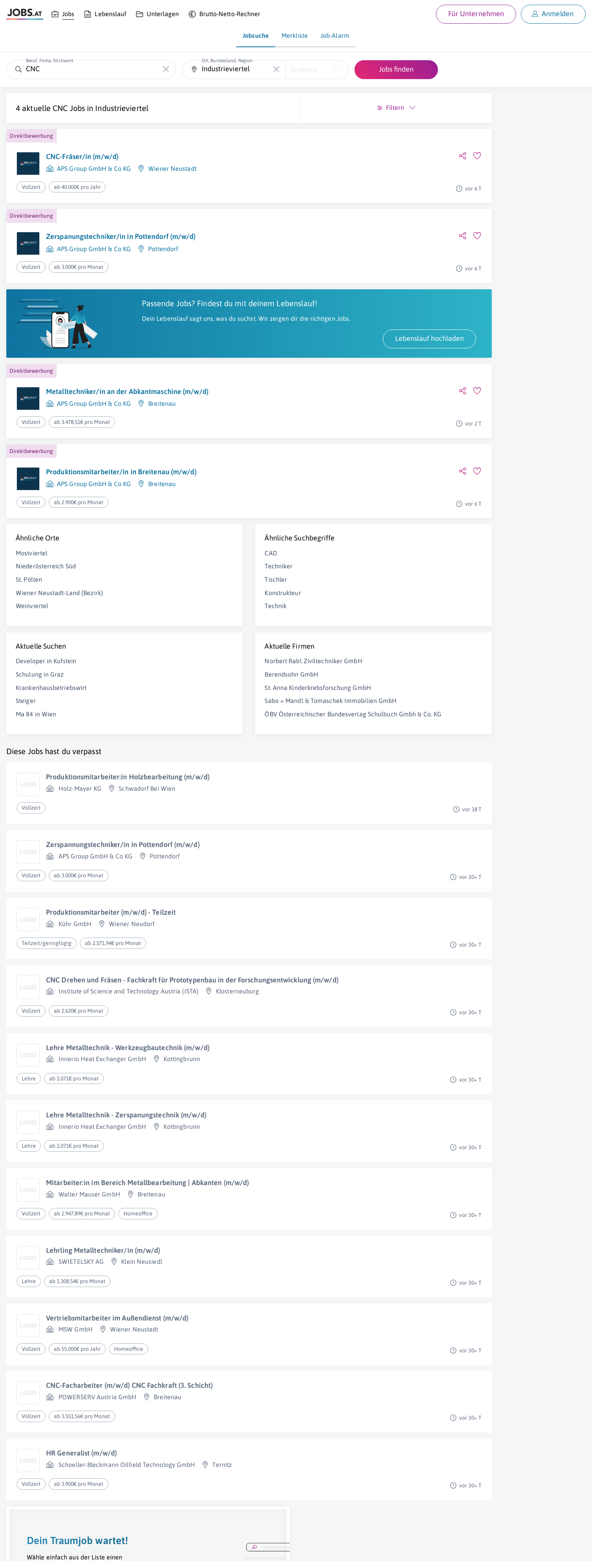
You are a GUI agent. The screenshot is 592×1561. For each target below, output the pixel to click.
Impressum (90, 1547)
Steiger (26, 709)
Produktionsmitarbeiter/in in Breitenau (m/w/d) (121, 480)
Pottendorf (163, 248)
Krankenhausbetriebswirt (51, 695)
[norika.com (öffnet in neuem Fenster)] (279, 1548)
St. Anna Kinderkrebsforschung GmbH (217, 695)
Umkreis (304, 69)
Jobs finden (396, 69)
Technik (175, 614)
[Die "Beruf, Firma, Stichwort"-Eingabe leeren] (166, 69)
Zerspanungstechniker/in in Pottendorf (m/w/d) (121, 236)
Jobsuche (256, 35)
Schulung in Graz (40, 682)
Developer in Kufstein (46, 669)
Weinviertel (32, 614)
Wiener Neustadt (172, 168)
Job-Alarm (334, 35)
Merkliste (294, 35)
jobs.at (195, 1547)
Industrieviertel (122, 108)
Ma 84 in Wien (36, 722)
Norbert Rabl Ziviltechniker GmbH (212, 669)
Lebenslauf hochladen (227, 346)
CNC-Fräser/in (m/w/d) (82, 156)
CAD (170, 561)
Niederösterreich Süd (46, 574)
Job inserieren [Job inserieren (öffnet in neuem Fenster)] (52, 1547)
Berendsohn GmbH (191, 682)
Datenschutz (143, 1547)
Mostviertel (32, 561)
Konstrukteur (182, 601)
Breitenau (162, 412)
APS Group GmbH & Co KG (94, 168)
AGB (115, 1547)
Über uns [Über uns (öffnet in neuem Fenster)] (17, 1547)
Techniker (178, 574)
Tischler (175, 588)
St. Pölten (29, 588)
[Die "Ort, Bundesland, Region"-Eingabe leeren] (276, 69)
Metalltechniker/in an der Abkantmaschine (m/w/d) (127, 400)
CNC (60, 108)
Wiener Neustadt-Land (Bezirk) (59, 601)
